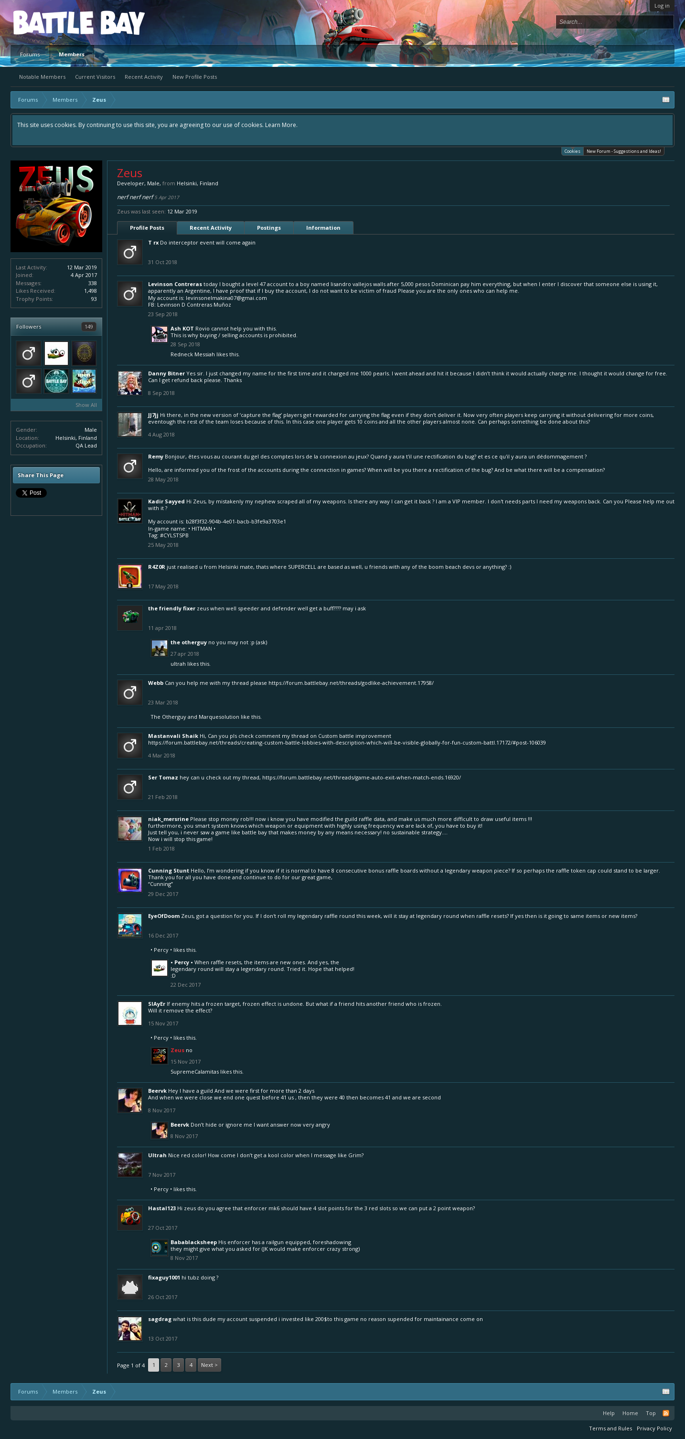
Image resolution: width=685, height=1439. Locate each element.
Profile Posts (147, 227)
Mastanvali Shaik (173, 735)
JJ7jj (153, 414)
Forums (30, 54)
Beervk (157, 1090)
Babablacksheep (194, 1242)
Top (651, 1413)
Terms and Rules (610, 1428)
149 (89, 326)
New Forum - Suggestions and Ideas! (624, 151)
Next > (209, 1364)
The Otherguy (189, 642)
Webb (155, 682)
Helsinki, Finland (76, 437)
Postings (269, 227)
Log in (662, 5)
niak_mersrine (168, 818)
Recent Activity (144, 76)
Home (630, 1413)
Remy (155, 456)
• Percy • (161, 949)
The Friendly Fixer (171, 608)
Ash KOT (182, 328)
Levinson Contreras (175, 284)
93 (94, 298)
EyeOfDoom (164, 915)
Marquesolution (219, 716)
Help (609, 1413)
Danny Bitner (166, 373)
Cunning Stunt (168, 870)
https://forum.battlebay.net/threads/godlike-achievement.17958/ (351, 682)
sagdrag (159, 1318)
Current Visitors (95, 76)
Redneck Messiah (193, 354)
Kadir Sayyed (166, 501)
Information (323, 227)
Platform (48, 22)
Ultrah (178, 663)
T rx (153, 242)
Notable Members (42, 76)
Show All (86, 404)
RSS (666, 1413)
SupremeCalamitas (195, 1071)
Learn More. (281, 125)
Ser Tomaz (163, 777)
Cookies (572, 150)
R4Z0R (156, 566)
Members (72, 54)
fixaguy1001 (164, 1277)
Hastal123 (162, 1208)
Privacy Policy (654, 1428)
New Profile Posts (194, 76)
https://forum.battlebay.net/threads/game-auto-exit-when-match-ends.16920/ (361, 777)
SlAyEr (156, 1003)
